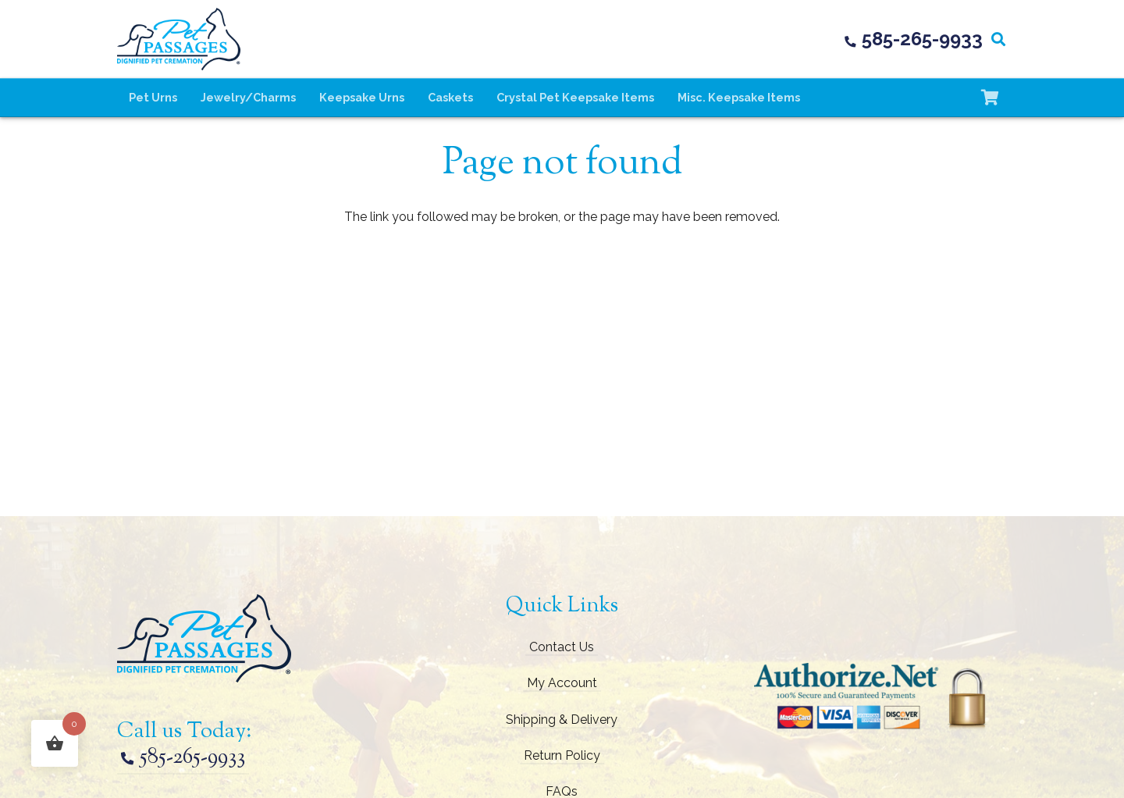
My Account (562, 682)
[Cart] (990, 97)
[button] (998, 39)
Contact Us (561, 646)
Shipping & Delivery (561, 719)
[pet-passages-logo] (178, 39)
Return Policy (562, 755)
